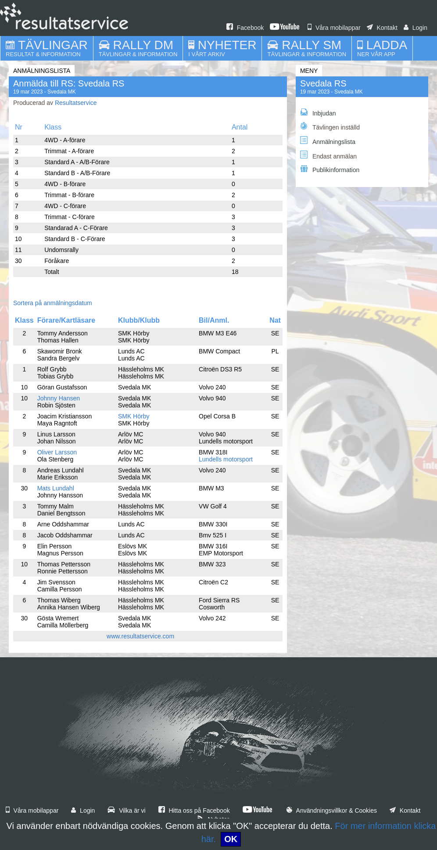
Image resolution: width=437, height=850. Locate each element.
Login (415, 27)
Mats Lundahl (55, 488)
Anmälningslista (327, 140)
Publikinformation (329, 169)
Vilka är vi (126, 810)
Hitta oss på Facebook (194, 810)
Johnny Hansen (58, 398)
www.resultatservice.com (140, 636)
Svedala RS (323, 83)
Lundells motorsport (226, 459)
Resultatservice (76, 102)
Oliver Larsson (57, 452)
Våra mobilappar (334, 27)
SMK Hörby (134, 416)
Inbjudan (318, 112)
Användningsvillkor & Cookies (332, 810)
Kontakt (382, 27)
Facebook (245, 27)
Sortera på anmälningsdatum (52, 302)
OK (230, 839)
